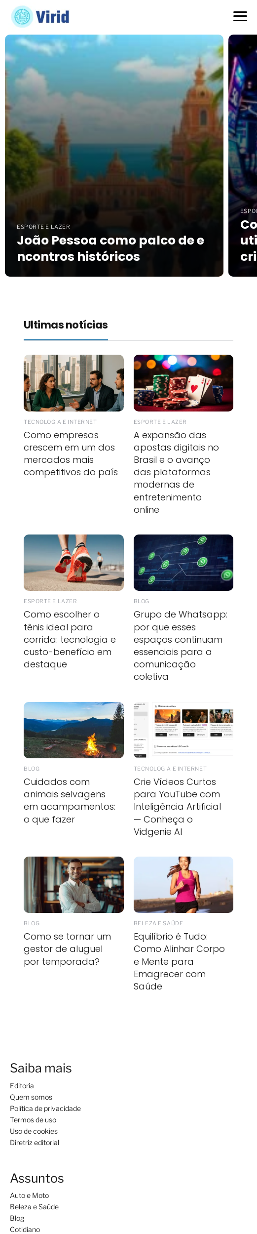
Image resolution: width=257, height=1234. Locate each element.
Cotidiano (25, 1229)
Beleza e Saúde (34, 1206)
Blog (17, 1218)
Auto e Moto (29, 1195)
